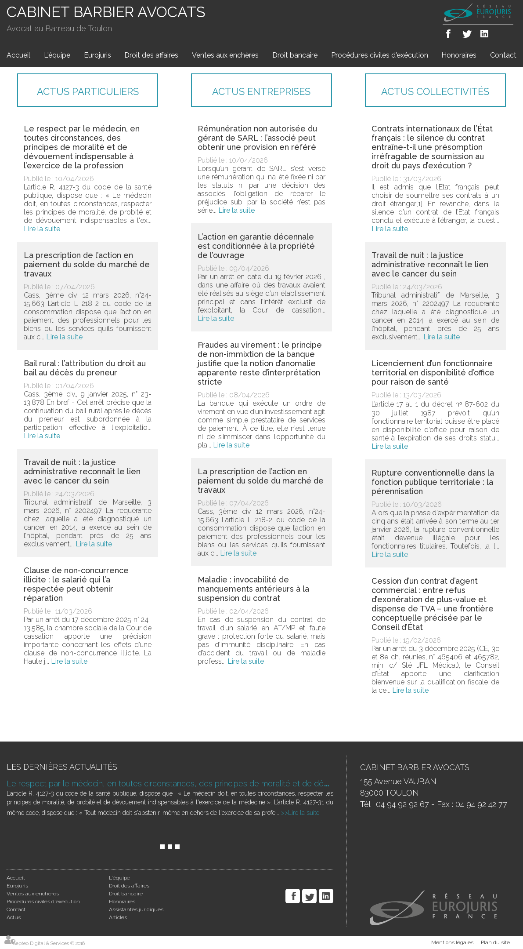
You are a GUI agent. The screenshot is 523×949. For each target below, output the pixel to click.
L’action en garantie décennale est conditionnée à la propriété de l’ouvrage (256, 246)
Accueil (18, 55)
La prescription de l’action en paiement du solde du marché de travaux (87, 264)
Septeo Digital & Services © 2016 (49, 943)
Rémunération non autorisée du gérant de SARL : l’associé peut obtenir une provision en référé (257, 138)
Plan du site (495, 942)
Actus (14, 917)
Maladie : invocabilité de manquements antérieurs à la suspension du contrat (253, 589)
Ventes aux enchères (225, 55)
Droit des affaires (151, 55)
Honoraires (458, 55)
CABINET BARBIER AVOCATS (106, 12)
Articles (118, 917)
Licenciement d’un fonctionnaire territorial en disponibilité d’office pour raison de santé (433, 372)
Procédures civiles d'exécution (379, 55)
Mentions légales (452, 942)
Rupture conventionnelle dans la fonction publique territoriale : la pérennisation (433, 482)
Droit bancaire (294, 55)
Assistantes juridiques (136, 909)
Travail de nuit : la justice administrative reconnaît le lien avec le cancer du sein (82, 471)
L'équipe (57, 55)
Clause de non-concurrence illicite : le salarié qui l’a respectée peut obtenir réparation (76, 584)
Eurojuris (97, 55)
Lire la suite (42, 229)
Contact (503, 55)
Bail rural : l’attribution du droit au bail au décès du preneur (85, 368)
